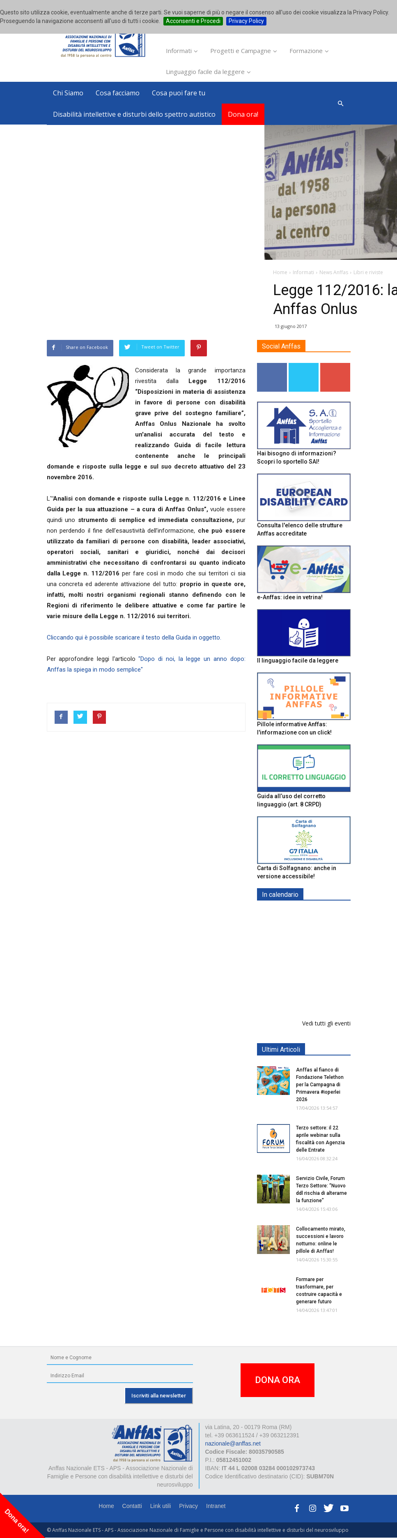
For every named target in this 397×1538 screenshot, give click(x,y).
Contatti (132, 1506)
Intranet (215, 1506)
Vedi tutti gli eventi (326, 1023)
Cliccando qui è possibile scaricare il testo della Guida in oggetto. (134, 637)
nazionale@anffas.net (233, 1443)
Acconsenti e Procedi (193, 21)
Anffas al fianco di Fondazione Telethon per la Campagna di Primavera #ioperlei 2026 (320, 1084)
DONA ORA (277, 1380)
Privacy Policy (246, 21)
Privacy (188, 1506)
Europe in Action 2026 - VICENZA (321, 924)
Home (106, 1506)
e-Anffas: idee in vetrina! (290, 597)
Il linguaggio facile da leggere (297, 660)
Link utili (160, 1506)
